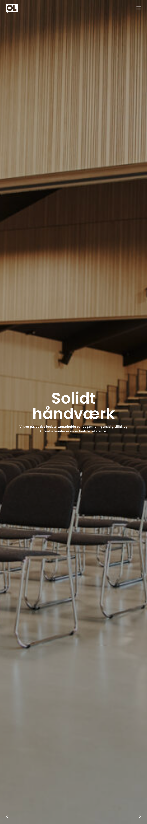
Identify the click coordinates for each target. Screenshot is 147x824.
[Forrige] (7, 816)
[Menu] (139, 8)
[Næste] (140, 816)
